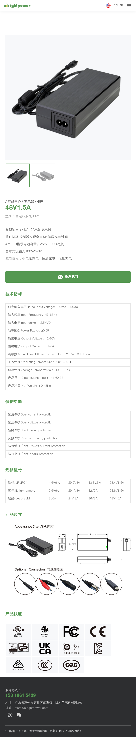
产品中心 (25, 48)
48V (50, 48)
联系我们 (68, 314)
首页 (10, 47)
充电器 (39, 48)
